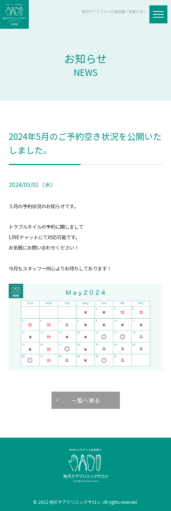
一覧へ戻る (85, 400)
